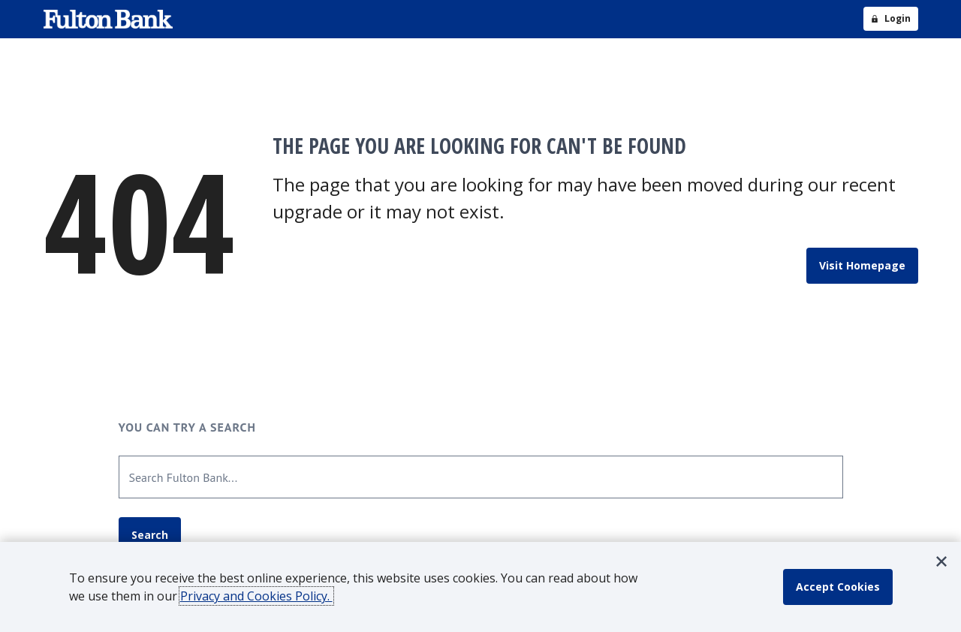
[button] (941, 561)
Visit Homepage (862, 265)
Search (149, 535)
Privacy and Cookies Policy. (256, 596)
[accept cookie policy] (838, 587)
